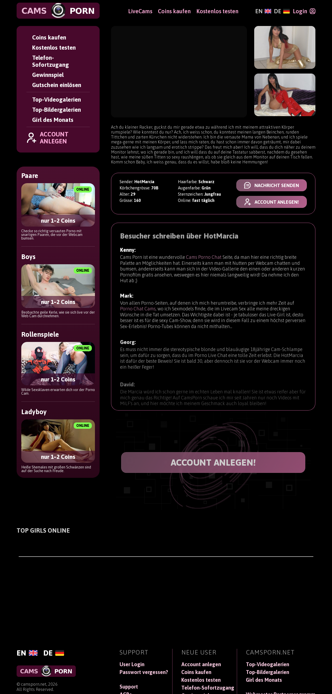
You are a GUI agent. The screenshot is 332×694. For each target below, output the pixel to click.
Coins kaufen (49, 37)
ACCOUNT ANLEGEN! (213, 462)
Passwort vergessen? (144, 672)
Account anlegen (201, 664)
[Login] (304, 11)
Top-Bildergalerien (56, 109)
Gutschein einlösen (56, 84)
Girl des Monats (52, 119)
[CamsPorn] (58, 11)
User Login (132, 664)
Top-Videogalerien (56, 99)
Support (129, 686)
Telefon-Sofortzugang (50, 61)
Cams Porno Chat (204, 258)
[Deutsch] (282, 11)
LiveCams (140, 11)
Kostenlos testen (54, 47)
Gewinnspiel (48, 74)
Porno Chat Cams (138, 311)
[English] (263, 11)
